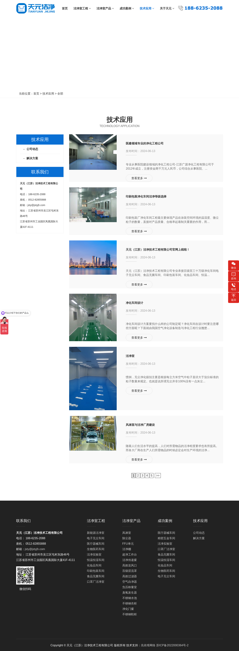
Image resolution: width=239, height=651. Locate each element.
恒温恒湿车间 (95, 559)
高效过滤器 (129, 575)
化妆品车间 (94, 564)
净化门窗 (128, 608)
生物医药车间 (95, 548)
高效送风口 (129, 564)
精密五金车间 (166, 537)
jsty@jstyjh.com (36, 205)
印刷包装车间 (95, 570)
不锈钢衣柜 (129, 602)
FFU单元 (128, 542)
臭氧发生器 (129, 591)
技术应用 (48, 93)
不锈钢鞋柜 (129, 613)
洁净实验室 (94, 553)
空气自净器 (129, 581)
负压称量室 (129, 586)
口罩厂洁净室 (95, 581)
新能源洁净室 (95, 532)
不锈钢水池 (129, 597)
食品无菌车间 (95, 575)
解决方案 (32, 158)
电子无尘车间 (95, 537)
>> (158, 474)
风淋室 (126, 532)
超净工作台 (129, 553)
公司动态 (32, 149)
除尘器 (126, 537)
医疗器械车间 (95, 542)
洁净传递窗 (129, 559)
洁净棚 (126, 548)
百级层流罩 (129, 570)
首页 (36, 93)
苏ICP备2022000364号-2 (172, 644)
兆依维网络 (148, 644)
